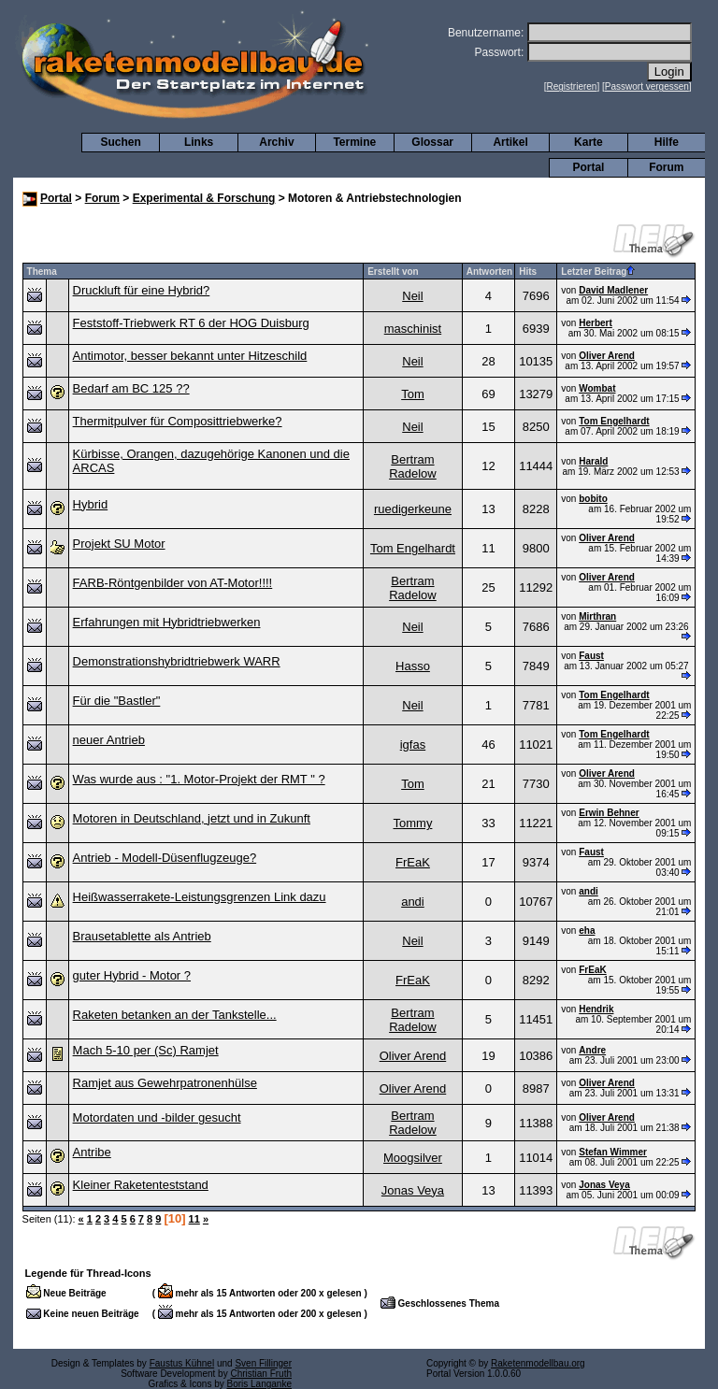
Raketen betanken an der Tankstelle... (175, 1015)
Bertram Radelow (413, 466)
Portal (588, 167)
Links (198, 142)
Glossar (432, 142)
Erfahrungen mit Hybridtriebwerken (167, 622)
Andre (592, 1050)
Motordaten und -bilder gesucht (157, 1117)
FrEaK (412, 862)
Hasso (412, 666)
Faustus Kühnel (182, 1363)
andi (412, 902)
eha (587, 930)
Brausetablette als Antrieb (142, 936)
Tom (412, 394)
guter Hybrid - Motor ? (132, 975)
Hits (528, 271)
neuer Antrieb (109, 740)
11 (194, 1218)
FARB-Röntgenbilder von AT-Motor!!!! (173, 583)
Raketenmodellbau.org (538, 1363)
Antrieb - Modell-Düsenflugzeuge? (165, 858)
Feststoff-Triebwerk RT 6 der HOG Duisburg (191, 323)
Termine (354, 142)
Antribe (92, 1152)
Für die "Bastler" (117, 701)
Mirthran (597, 616)
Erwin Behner (609, 813)
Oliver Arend (607, 356)
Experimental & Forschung (204, 198)
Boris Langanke (260, 1384)
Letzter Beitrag (598, 271)
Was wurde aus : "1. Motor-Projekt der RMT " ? (199, 779)
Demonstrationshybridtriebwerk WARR (176, 661)
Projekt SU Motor (119, 544)
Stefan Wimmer (613, 1152)
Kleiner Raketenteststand (140, 1185)
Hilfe (666, 142)
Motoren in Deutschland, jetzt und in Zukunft (191, 818)
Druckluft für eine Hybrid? (141, 290)
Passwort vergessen (647, 86)
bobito (593, 499)
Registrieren (572, 86)
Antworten (489, 271)
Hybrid (90, 504)
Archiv (276, 142)
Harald (593, 461)
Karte (588, 142)
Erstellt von (392, 271)
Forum (666, 167)
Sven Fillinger (263, 1363)
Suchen (121, 142)
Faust (591, 656)
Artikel (510, 142)
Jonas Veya (412, 1190)
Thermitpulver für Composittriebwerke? (177, 421)
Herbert (595, 323)
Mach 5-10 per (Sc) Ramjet (146, 1050)
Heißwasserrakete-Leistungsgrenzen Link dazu (199, 897)
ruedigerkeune (413, 509)
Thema (42, 271)
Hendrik (596, 1009)
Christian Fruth (261, 1373)
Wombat (597, 388)
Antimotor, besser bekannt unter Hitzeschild (190, 356)
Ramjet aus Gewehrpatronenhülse (165, 1083)
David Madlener (613, 290)
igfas (412, 744)
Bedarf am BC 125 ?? (131, 388)
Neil (412, 296)
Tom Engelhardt (614, 421)
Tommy (413, 823)
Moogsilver (412, 1158)
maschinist (412, 329)
